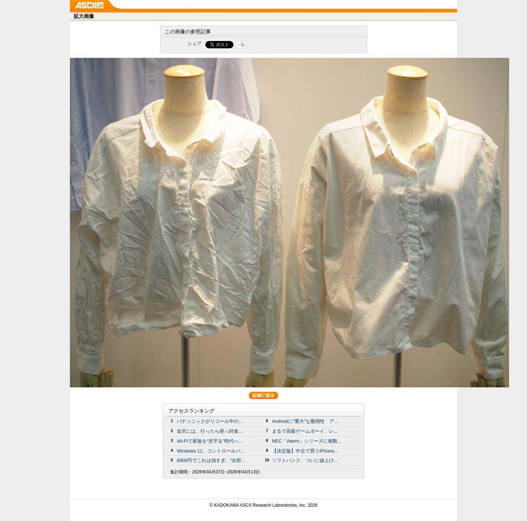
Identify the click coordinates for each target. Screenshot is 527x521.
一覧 (241, 44)
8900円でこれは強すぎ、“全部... (211, 460)
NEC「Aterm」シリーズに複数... (306, 441)
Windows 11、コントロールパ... (210, 451)
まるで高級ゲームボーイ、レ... (305, 431)
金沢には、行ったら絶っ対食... (210, 431)
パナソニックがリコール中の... (210, 421)
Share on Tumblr (291, 44)
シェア (194, 43)
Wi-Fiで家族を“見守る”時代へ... (210, 441)
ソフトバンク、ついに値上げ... (305, 460)
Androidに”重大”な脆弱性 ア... (305, 421)
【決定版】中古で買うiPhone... (305, 451)
